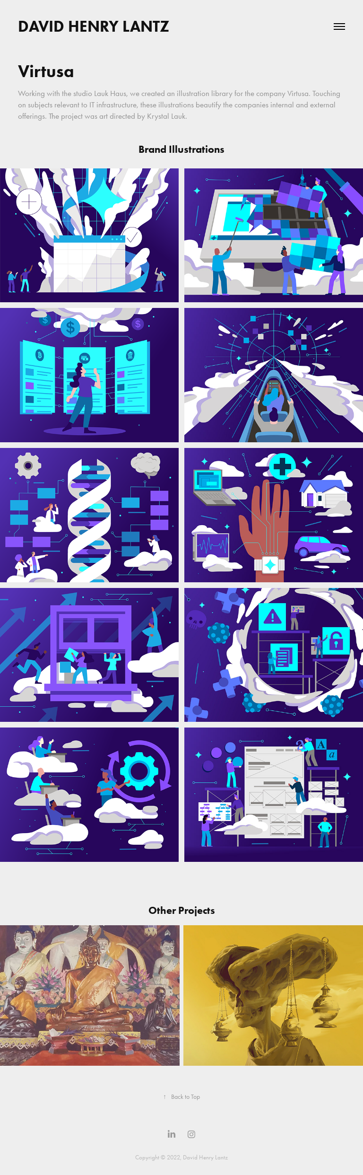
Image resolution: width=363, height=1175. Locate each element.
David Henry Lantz (93, 26)
